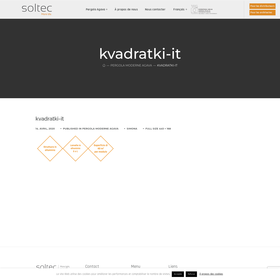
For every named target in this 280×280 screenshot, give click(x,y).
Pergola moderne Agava (131, 65)
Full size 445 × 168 (158, 128)
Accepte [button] (178, 274)
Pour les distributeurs (262, 6)
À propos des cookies (211, 274)
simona (132, 128)
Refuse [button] (191, 274)
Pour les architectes (261, 12)
